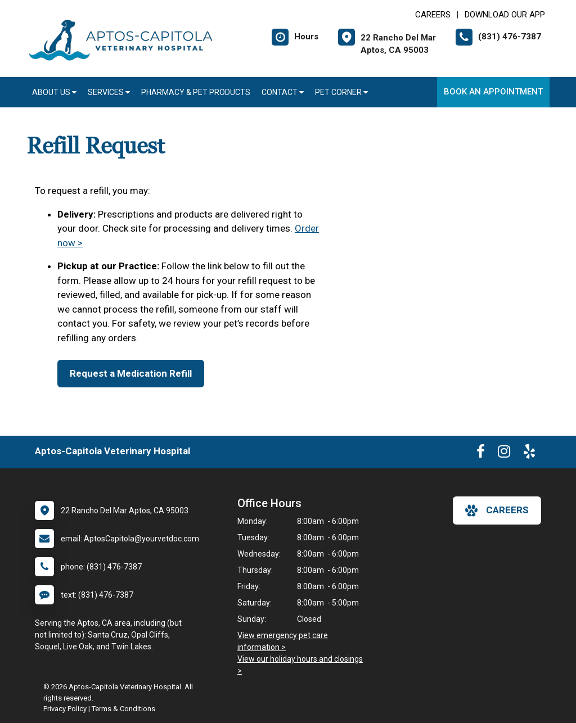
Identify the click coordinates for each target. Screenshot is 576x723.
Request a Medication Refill (131, 373)
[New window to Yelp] (529, 453)
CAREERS (433, 15)
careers (497, 510)
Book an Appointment (493, 92)
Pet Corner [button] (341, 92)
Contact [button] (283, 92)
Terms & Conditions (123, 708)
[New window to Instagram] (504, 453)
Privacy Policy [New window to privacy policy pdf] (65, 708)
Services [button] (109, 92)
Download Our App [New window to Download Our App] (505, 15)
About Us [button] (54, 92)
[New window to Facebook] (480, 453)
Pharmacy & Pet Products (195, 92)
